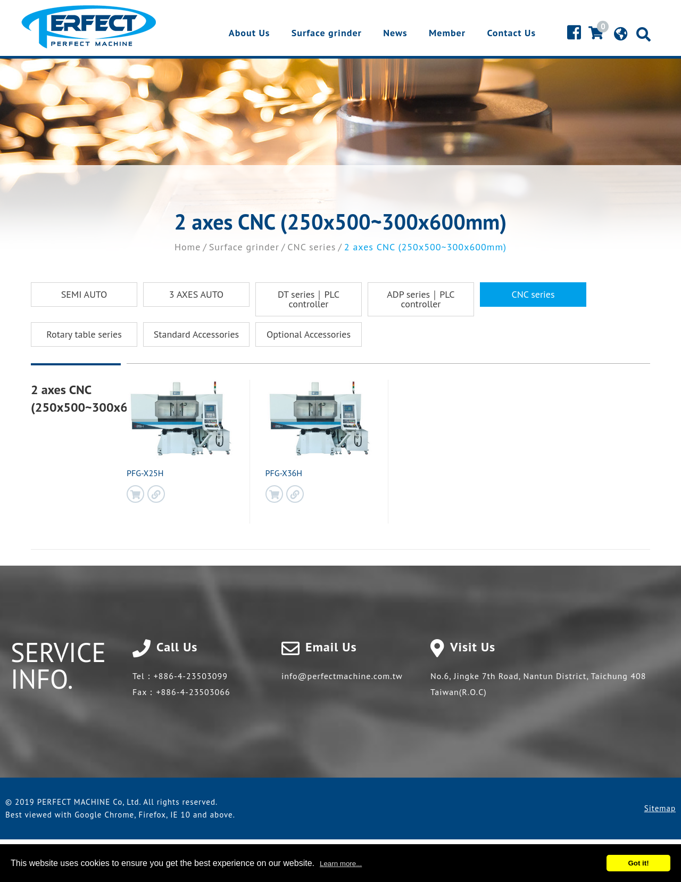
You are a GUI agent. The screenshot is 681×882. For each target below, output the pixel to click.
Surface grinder (327, 33)
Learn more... (341, 864)
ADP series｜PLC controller (420, 299)
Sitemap (660, 808)
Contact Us (511, 33)
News (395, 33)
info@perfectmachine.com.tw (342, 676)
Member (447, 33)
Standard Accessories (196, 334)
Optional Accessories (309, 334)
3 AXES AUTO (196, 294)
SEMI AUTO (84, 294)
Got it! (638, 863)
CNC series (311, 247)
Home (188, 247)
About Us (249, 33)
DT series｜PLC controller (308, 299)
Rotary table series (84, 334)
